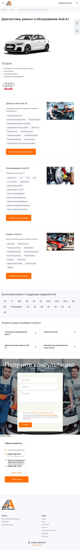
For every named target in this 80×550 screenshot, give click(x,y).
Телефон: (26, 387)
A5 (62, 307)
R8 (73, 301)
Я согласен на (38, 413)
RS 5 (57, 301)
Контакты (45, 536)
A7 (49, 307)
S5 (41, 301)
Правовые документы (49, 530)
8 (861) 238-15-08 (14, 466)
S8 (27, 301)
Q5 (28, 307)
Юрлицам (45, 533)
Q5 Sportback (16, 307)
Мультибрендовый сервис (11, 519)
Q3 (35, 307)
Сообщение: (26, 393)
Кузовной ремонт (8, 525)
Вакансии (45, 527)
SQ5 (19, 301)
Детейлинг (5, 522)
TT (12, 301)
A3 (5, 312)
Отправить (25, 425)
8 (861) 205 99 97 (65, 3)
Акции (44, 519)
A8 (42, 307)
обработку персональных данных (43, 413)
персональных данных (49, 415)
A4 (69, 307)
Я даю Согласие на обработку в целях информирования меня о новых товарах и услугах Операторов (41, 416)
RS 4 (65, 301)
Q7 (5, 301)
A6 (55, 307)
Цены (44, 516)
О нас (43, 522)
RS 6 (48, 301)
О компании (45, 524)
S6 (34, 301)
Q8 (5, 307)
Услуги (4, 516)
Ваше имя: (26, 380)
